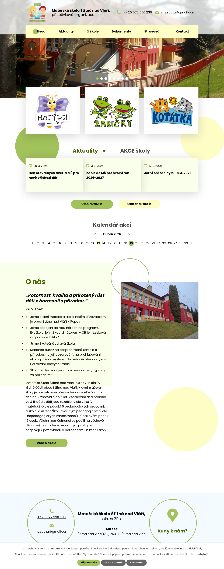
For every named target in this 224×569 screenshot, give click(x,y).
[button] (97, 78)
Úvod (41, 31)
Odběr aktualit (139, 204)
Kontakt (182, 31)
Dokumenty (121, 31)
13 (98, 243)
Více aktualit (92, 204)
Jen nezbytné (113, 562)
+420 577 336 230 (138, 12)
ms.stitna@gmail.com (178, 12)
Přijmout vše (88, 562)
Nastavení (137, 562)
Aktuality (66, 31)
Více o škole (46, 443)
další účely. (196, 548)
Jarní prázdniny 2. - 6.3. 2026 (167, 173)
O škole (93, 31)
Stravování (153, 31)
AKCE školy (135, 150)
